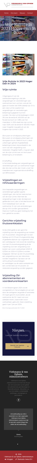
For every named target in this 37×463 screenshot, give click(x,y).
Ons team (14, 13)
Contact (30, 13)
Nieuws (22, 13)
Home (6, 13)
